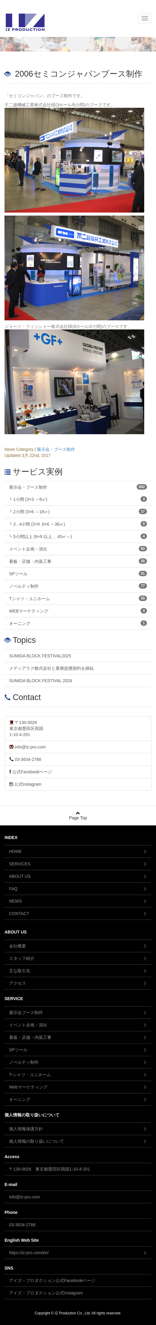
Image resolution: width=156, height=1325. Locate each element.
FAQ (78, 888)
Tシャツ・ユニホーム (78, 598)
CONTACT (78, 913)
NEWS (78, 901)
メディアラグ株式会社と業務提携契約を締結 (51, 668)
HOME (78, 851)
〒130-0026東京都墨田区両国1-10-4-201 (26, 728)
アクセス (78, 983)
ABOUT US (78, 876)
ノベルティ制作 (78, 586)
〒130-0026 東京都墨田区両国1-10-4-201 (49, 1169)
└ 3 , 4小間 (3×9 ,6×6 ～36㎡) (78, 524)
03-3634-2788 (25, 759)
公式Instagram (25, 784)
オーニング (78, 623)
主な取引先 (78, 970)
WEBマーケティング (78, 610)
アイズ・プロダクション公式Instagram (46, 1292)
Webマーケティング (78, 1087)
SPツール (78, 573)
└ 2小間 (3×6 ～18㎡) (78, 511)
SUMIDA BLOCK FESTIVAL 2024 (40, 680)
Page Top (78, 815)
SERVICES (78, 863)
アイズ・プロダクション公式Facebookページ (52, 1280)
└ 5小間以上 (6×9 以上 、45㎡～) (78, 536)
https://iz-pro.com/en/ (78, 1252)
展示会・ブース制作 (56, 449)
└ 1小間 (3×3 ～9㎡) (78, 499)
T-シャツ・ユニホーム (78, 1074)
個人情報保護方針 (78, 1128)
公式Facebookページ (30, 771)
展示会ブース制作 (78, 1012)
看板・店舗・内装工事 (78, 561)
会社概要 (78, 945)
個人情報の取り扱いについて (78, 1141)
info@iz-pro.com (27, 747)
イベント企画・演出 (78, 548)
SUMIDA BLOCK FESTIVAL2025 (40, 655)
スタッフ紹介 (78, 958)
